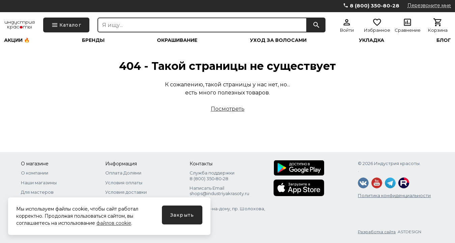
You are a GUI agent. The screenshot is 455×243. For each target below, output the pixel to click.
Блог (443, 40)
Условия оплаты (123, 182)
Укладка (371, 40)
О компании (34, 173)
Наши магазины (39, 182)
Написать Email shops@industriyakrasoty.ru (219, 190)
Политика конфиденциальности (394, 195)
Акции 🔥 (17, 40)
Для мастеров (37, 192)
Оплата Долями (123, 173)
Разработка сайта (377, 231)
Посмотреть (228, 109)
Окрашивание (177, 40)
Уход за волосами (278, 40)
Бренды (93, 40)
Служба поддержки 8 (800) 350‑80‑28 (212, 175)
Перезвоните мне (429, 5)
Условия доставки (126, 192)
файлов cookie (113, 223)
